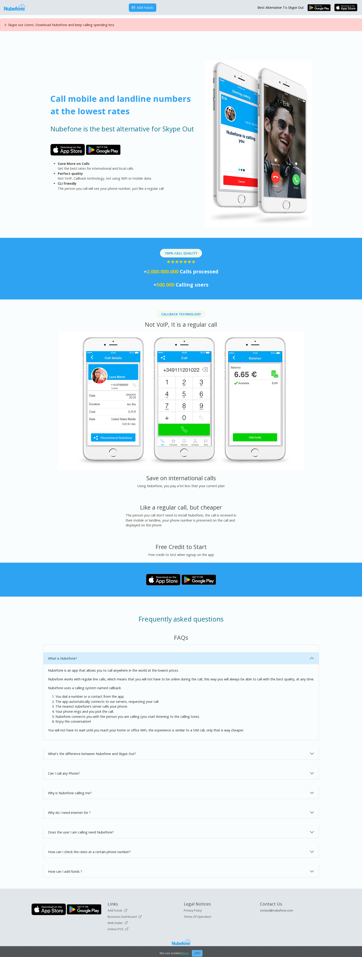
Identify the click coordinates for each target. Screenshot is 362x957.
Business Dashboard (125, 917)
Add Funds (142, 7)
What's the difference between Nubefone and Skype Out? (92, 754)
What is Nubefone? (62, 658)
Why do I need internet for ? (69, 812)
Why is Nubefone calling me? (70, 793)
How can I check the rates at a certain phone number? (89, 852)
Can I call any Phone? (64, 773)
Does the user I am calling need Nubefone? (81, 832)
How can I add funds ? (65, 871)
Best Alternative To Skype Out (280, 7)
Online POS (118, 929)
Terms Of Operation (197, 917)
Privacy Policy (193, 910)
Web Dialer (118, 923)
